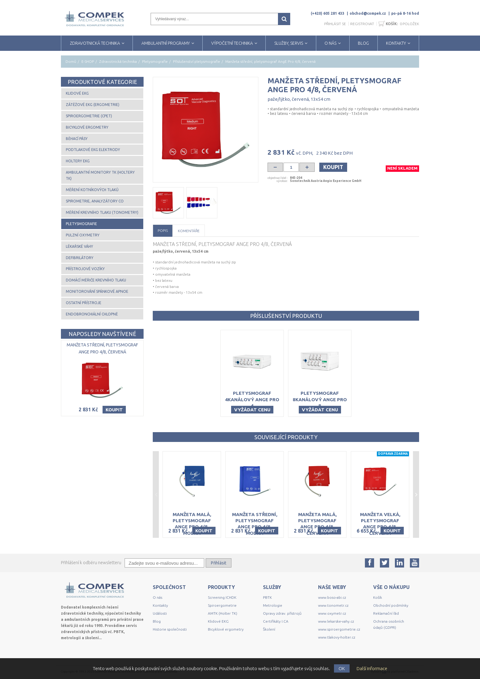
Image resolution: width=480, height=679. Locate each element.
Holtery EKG (78, 161)
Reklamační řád (386, 613)
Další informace (372, 668)
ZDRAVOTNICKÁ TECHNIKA (95, 43)
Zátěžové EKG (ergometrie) (92, 105)
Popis (163, 230)
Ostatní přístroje (83, 303)
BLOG (363, 43)
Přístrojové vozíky (85, 269)
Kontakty (160, 605)
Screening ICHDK (222, 597)
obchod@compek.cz (368, 13)
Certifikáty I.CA (275, 621)
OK (342, 668)
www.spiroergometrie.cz (339, 629)
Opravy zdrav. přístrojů (282, 613)
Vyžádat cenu (252, 409)
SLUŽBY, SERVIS (288, 43)
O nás (157, 597)
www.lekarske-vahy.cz (336, 621)
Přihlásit (218, 562)
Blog (157, 621)
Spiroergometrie (222, 605)
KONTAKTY (396, 43)
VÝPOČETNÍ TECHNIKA (232, 43)
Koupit (333, 167)
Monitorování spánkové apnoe (97, 291)
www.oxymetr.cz (332, 613)
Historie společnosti (170, 629)
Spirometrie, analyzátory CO (95, 201)
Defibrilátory (79, 258)
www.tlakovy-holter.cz (336, 637)
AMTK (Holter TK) (222, 613)
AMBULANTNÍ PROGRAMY (165, 43)
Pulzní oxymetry (82, 235)
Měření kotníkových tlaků (92, 190)
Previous (156, 494)
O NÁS (330, 43)
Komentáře (189, 231)
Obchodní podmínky (390, 605)
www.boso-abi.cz (332, 597)
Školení (269, 629)
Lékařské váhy (79, 246)
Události (160, 613)
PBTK (267, 597)
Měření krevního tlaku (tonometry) (102, 212)
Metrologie (272, 605)
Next (416, 494)
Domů (71, 61)
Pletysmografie (155, 61)
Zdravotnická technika (118, 61)
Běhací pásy (77, 139)
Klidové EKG (77, 93)
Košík (377, 597)
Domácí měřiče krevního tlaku (96, 280)
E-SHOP (87, 61)
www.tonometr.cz (333, 605)
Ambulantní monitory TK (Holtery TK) (100, 175)
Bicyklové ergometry (87, 127)
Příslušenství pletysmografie (196, 61)
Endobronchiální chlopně (92, 314)
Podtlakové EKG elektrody (93, 150)
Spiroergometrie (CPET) (89, 116)
